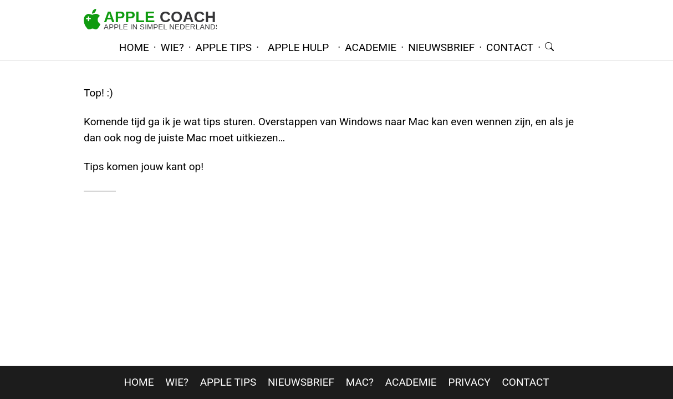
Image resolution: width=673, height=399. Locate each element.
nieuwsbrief (441, 47)
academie (370, 47)
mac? (360, 382)
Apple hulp (298, 47)
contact (509, 47)
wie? (172, 47)
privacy (469, 382)
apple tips (224, 47)
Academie (411, 382)
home (134, 47)
